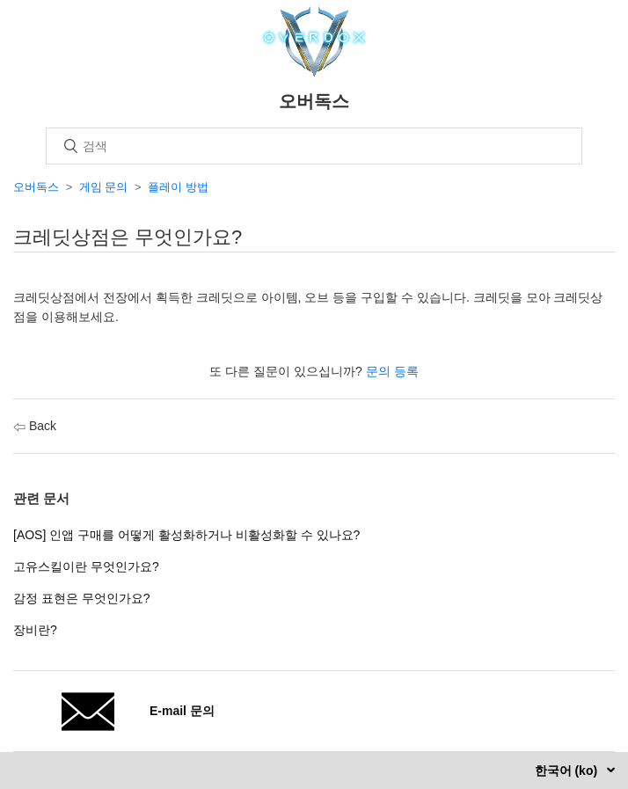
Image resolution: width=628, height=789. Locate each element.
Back (34, 426)
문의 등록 (392, 371)
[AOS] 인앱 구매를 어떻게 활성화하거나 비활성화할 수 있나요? (186, 535)
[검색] (314, 146)
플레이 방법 (178, 187)
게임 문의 (103, 187)
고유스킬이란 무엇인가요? (86, 566)
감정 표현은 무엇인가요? (81, 598)
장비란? (35, 630)
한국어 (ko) (568, 770)
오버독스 (36, 187)
